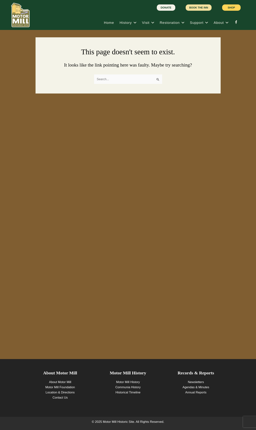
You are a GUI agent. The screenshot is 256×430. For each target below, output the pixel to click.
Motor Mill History (128, 382)
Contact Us (60, 397)
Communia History (128, 387)
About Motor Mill (60, 382)
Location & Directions (60, 392)
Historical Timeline (128, 392)
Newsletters (196, 382)
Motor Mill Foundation (60, 387)
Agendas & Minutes (195, 387)
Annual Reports (196, 392)
